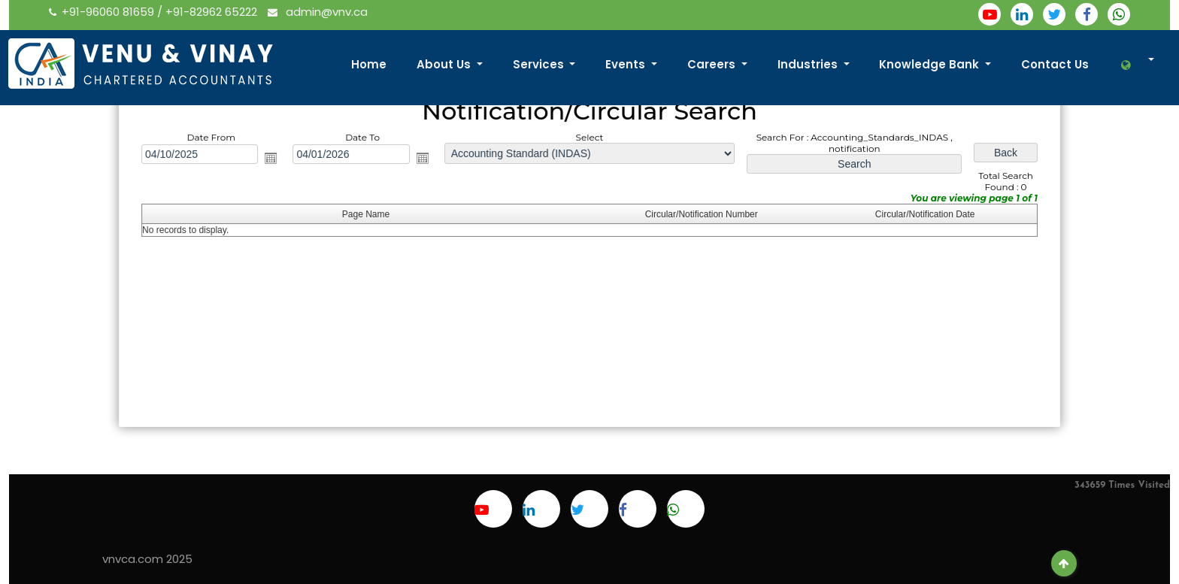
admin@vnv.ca (318, 12)
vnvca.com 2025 (147, 559)
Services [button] (540, 64)
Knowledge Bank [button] (930, 64)
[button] (1136, 65)
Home (368, 64)
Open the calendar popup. (276, 159)
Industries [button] (809, 64)
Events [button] (626, 64)
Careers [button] (712, 64)
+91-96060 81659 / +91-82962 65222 (154, 12)
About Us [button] (445, 64)
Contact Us (1055, 64)
